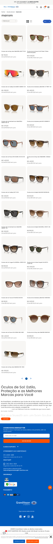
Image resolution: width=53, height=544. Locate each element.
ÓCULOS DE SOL (11, 12)
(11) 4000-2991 (8, 455)
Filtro (45, 21)
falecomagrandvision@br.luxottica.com (15, 470)
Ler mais (5, 419)
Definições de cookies (19, 541)
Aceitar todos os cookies (32, 541)
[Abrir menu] (48, 7)
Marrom (19, 12)
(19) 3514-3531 (11, 464)
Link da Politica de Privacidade (41, 537)
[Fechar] (51, 537)
